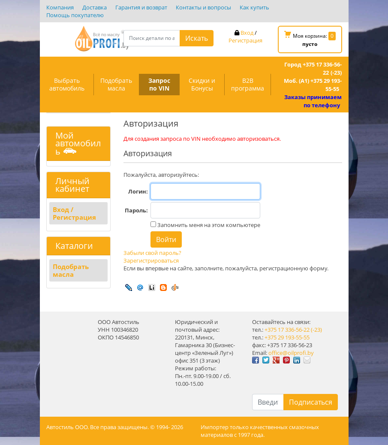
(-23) (316, 329)
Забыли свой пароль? (152, 253)
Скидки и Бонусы (202, 84)
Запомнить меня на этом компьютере (208, 225)
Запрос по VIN (159, 84)
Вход (247, 32)
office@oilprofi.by (291, 353)
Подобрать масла (116, 84)
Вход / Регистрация (74, 213)
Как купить (254, 7)
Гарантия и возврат (141, 7)
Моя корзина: (310, 39)
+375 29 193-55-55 (287, 337)
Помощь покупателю (75, 15)
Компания (60, 7)
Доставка (94, 7)
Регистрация (245, 40)
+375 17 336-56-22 (287, 329)
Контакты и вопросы (203, 7)
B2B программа (247, 84)
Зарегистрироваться (151, 260)
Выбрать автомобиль (66, 84)
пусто (309, 44)
